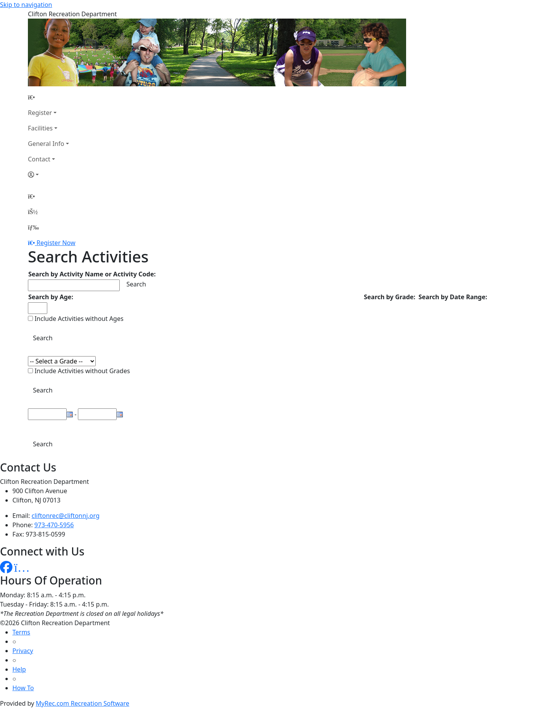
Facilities (40, 128)
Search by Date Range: (452, 297)
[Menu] (33, 227)
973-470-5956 (54, 525)
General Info (46, 143)
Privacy (22, 650)
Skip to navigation (26, 4)
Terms (21, 632)
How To (23, 688)
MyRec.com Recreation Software (82, 703)
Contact (39, 159)
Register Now (55, 242)
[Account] (48, 174)
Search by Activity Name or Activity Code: (92, 274)
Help (19, 669)
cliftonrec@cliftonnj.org (66, 515)
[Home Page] (48, 97)
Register (40, 112)
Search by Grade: (389, 297)
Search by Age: (50, 297)
